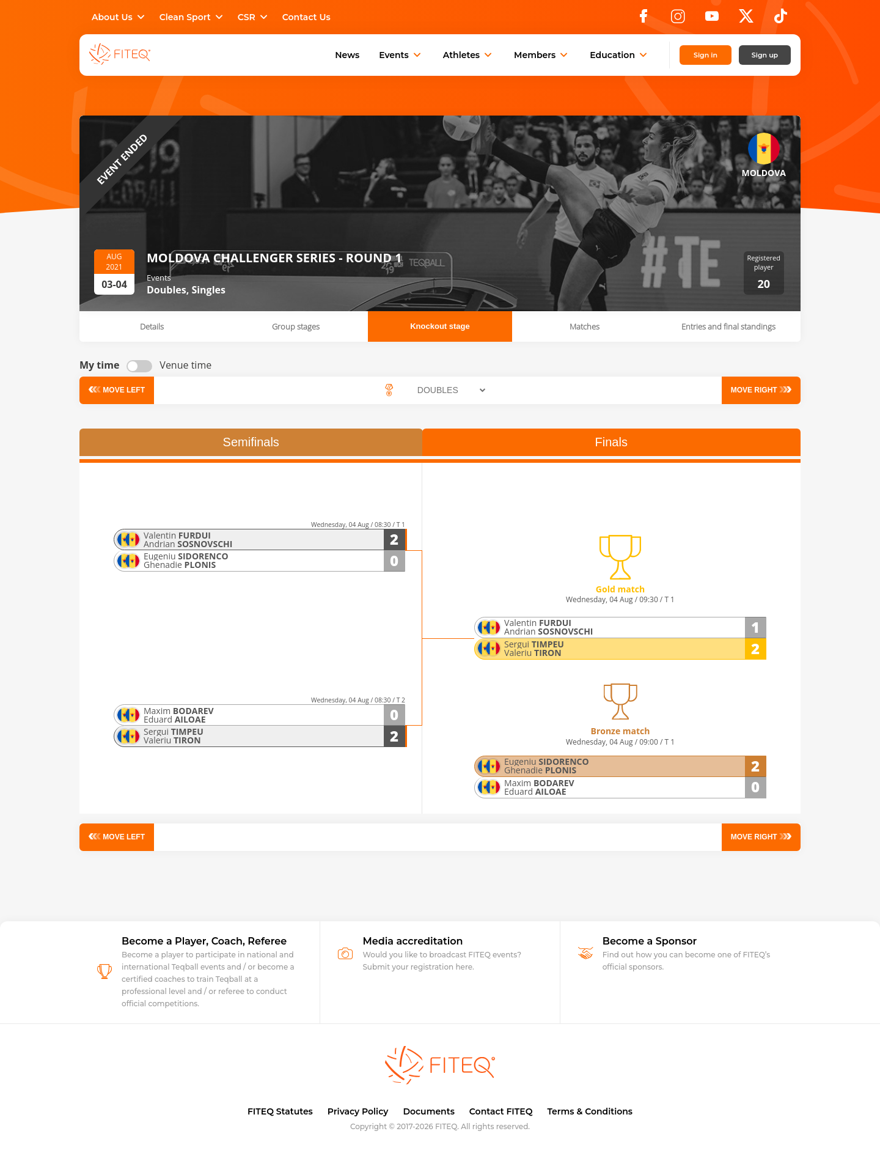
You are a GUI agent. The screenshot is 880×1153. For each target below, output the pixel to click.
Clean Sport (193, 17)
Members (542, 55)
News (347, 55)
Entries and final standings (728, 326)
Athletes (468, 55)
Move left (123, 390)
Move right (753, 390)
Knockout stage (440, 326)
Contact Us (306, 17)
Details (152, 326)
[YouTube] (712, 19)
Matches (585, 326)
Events (401, 55)
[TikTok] (780, 19)
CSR (254, 17)
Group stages (296, 326)
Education (620, 55)
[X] (746, 19)
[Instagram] (677, 19)
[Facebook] (643, 19)
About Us (119, 17)
